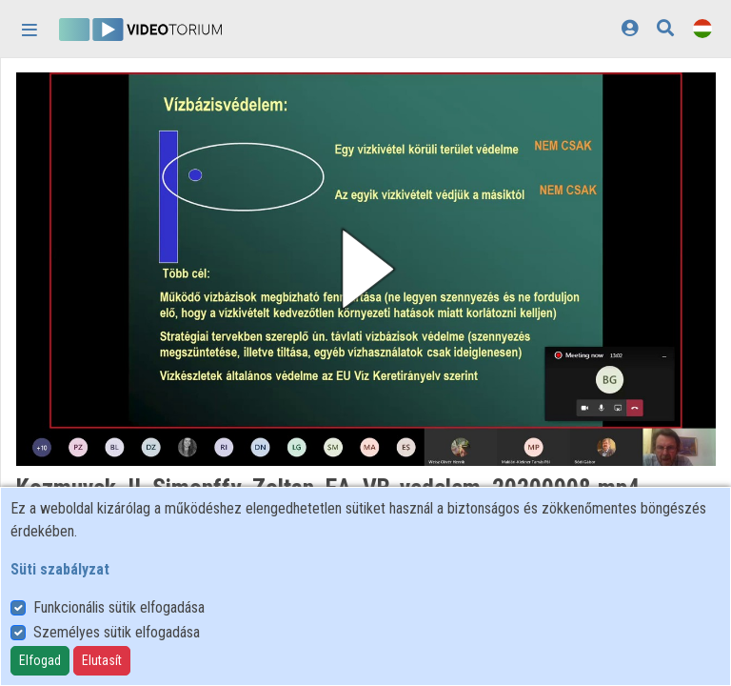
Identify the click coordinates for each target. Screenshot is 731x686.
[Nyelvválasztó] (702, 28)
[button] (366, 269)
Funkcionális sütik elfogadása (119, 607)
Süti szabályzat (59, 569)
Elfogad (40, 660)
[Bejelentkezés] (630, 28)
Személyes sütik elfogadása (116, 632)
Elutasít (102, 660)
